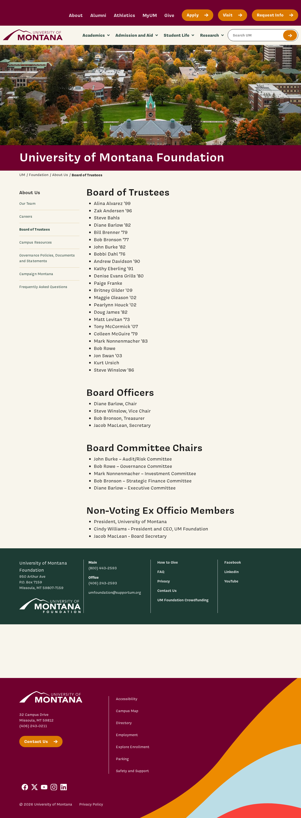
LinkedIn (231, 571)
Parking (122, 759)
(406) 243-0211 (33, 726)
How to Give (167, 562)
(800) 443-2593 (102, 568)
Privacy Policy (91, 804)
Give (169, 15)
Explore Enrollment (132, 747)
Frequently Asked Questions (43, 287)
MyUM (150, 15)
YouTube (231, 581)
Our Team (27, 203)
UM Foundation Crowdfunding (183, 599)
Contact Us (167, 590)
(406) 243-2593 (102, 583)
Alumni (98, 15)
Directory (124, 723)
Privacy (163, 581)
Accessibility (126, 699)
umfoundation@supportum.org (114, 592)
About (76, 15)
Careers (25, 216)
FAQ (160, 571)
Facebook (232, 562)
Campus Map (127, 711)
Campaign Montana (36, 274)
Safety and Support (132, 771)
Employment (127, 735)
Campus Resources (35, 242)
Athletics (124, 15)
